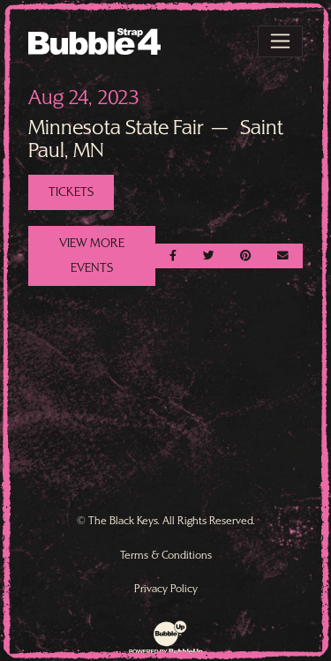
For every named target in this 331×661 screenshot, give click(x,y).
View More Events (91, 255)
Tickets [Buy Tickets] (71, 191)
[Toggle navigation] (280, 41)
